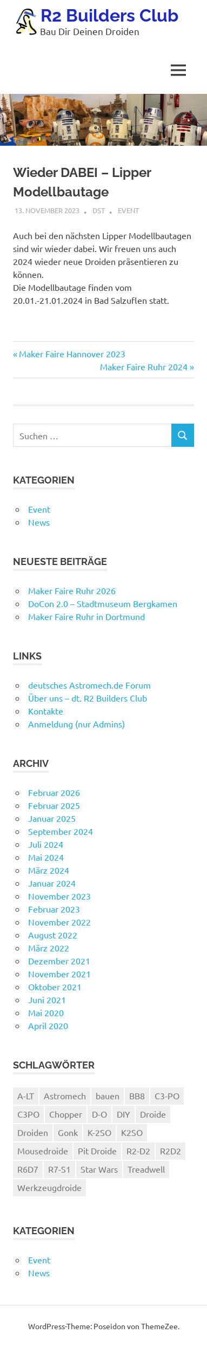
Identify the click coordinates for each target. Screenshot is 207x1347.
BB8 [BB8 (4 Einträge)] (137, 1095)
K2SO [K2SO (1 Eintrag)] (132, 1132)
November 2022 (59, 921)
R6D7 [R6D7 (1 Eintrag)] (27, 1169)
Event (128, 210)
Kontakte (45, 710)
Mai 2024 (46, 857)
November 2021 (59, 973)
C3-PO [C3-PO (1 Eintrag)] (167, 1095)
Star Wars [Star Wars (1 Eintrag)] (99, 1169)
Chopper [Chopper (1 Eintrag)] (65, 1113)
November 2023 (59, 895)
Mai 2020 (46, 1012)
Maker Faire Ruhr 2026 (72, 590)
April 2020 (48, 1025)
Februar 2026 (54, 792)
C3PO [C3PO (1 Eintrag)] (28, 1113)
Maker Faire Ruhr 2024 (144, 366)
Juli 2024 (45, 844)
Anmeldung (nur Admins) (76, 723)
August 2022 (52, 934)
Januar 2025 (52, 818)
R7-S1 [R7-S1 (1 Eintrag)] (59, 1169)
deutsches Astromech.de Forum (89, 684)
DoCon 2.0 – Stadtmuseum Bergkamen (102, 603)
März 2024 (48, 870)
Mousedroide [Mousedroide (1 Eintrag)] (42, 1150)
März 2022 (48, 947)
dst (98, 210)
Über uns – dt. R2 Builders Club (87, 697)
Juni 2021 (47, 999)
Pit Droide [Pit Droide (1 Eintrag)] (97, 1150)
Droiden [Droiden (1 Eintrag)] (32, 1132)
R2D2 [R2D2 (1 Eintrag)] (170, 1150)
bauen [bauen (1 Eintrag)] (107, 1095)
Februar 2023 (54, 908)
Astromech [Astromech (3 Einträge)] (65, 1095)
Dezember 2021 (59, 960)
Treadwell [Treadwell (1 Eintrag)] (146, 1169)
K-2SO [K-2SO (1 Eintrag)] (99, 1132)
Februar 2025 (54, 805)
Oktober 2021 (55, 986)
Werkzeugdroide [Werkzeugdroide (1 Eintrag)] (49, 1187)
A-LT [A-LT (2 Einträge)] (25, 1095)
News (39, 521)
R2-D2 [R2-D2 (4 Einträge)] (138, 1150)
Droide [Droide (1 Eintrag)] (153, 1113)
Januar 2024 (52, 882)
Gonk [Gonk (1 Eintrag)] (68, 1132)
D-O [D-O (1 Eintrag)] (99, 1113)
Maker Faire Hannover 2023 (71, 353)
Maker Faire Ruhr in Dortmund (86, 616)
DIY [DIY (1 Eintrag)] (123, 1113)
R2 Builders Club (109, 15)
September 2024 (60, 831)
